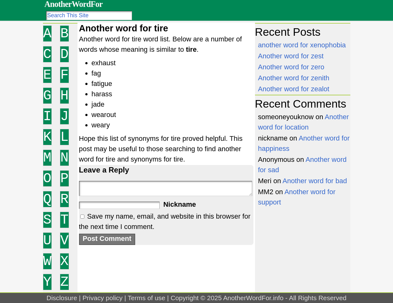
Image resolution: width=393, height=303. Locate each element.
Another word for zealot (293, 89)
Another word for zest (291, 56)
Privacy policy (102, 297)
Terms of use (146, 297)
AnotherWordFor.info (253, 297)
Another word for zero (291, 67)
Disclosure (61, 297)
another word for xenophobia (302, 45)
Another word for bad (315, 181)
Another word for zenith (293, 78)
